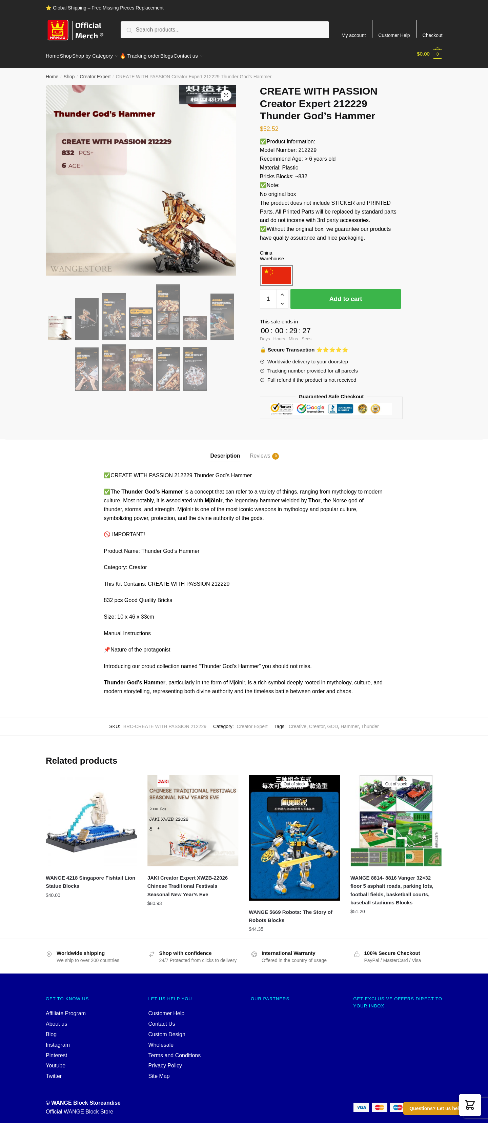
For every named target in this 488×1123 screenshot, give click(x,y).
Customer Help (394, 35)
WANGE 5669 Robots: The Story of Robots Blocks (290, 912)
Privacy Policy (165, 1061)
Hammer (350, 722)
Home (52, 72)
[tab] (225, 446)
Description (225, 452)
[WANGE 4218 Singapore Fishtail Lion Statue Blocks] (91, 816)
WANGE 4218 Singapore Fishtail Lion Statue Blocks (90, 878)
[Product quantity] (268, 295)
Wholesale (161, 1041)
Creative (297, 722)
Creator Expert (95, 72)
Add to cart (345, 294)
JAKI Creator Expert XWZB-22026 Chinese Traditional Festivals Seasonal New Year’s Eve (187, 882)
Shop (69, 72)
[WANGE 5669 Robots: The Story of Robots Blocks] (294, 833)
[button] (470, 1105)
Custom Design (166, 1030)
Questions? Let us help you (440, 1108)
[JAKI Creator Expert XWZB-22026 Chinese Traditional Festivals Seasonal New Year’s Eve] (193, 816)
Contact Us (161, 1020)
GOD (332, 722)
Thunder (370, 722)
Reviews (260, 452)
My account (354, 35)
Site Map (159, 1072)
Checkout (433, 35)
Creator (317, 722)
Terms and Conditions (174, 1051)
